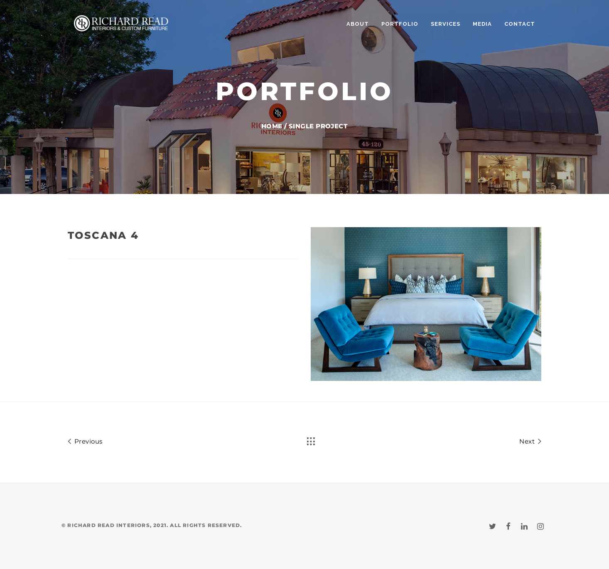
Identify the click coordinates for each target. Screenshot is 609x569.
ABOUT (357, 24)
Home (271, 126)
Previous (85, 441)
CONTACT (519, 24)
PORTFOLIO (399, 24)
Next (530, 441)
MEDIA (482, 24)
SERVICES (445, 24)
